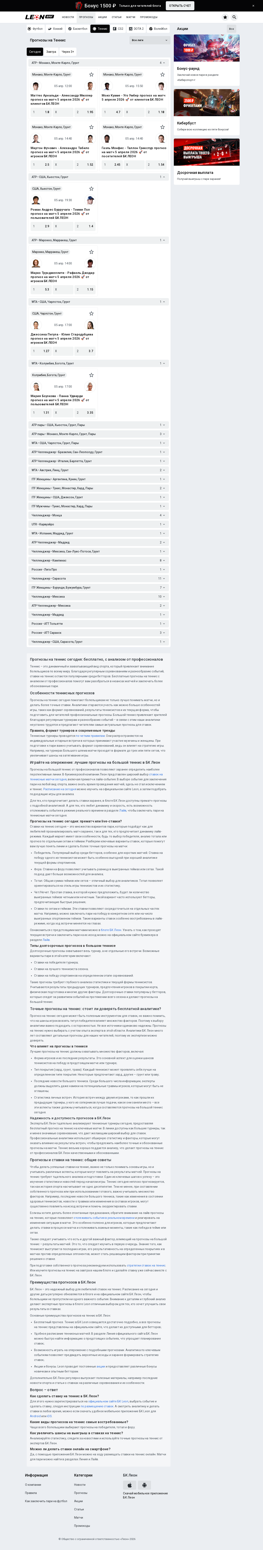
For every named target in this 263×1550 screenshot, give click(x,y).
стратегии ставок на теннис (146, 1265)
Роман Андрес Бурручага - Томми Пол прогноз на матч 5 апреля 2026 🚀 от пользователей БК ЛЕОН (60, 214)
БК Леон (130, 1475)
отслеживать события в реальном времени (104, 1217)
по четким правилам (90, 735)
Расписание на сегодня (59, 789)
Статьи (116, 17)
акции (101, 1366)
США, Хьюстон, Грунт (46, 188)
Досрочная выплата (195, 173)
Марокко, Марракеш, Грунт (50, 252)
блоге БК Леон (110, 930)
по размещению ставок (96, 1406)
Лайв (122, 810)
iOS (49, 1416)
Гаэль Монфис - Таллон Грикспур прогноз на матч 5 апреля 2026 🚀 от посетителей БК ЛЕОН (134, 152)
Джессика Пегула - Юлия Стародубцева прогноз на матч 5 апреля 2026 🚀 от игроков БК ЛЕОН (62, 338)
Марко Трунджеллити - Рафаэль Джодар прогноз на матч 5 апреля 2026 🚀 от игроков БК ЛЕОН (63, 277)
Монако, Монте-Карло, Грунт (51, 74)
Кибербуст (186, 123)
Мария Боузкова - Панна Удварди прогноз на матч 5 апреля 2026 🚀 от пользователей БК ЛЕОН (60, 400)
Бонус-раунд (188, 69)
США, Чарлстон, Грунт (47, 313)
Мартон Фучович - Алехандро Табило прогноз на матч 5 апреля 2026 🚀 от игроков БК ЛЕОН (60, 152)
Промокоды (148, 17)
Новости (68, 17)
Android (35, 1416)
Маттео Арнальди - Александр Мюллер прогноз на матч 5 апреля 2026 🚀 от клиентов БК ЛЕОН (62, 100)
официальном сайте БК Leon (108, 1401)
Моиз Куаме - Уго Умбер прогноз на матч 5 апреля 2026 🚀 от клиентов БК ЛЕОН (134, 97)
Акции (102, 17)
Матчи (130, 17)
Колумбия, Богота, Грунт (48, 375)
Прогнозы (86, 17)
